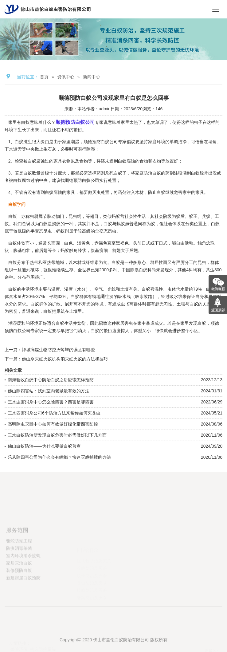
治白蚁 (154, 173)
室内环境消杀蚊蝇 (23, 573)
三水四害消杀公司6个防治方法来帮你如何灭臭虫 (54, 412)
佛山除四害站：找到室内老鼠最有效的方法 (48, 390)
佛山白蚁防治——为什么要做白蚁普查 (44, 446)
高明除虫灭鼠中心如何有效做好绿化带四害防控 (53, 424)
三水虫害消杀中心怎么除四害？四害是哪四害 (51, 401)
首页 (44, 76)
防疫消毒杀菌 (19, 565)
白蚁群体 (79, 296)
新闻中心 (91, 76)
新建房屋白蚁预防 (23, 595)
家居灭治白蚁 (19, 580)
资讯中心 (65, 76)
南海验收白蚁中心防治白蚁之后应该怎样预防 (51, 379)
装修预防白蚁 (19, 587)
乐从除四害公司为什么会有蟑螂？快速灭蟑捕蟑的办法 (59, 457)
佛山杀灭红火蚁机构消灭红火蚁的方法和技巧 (65, 358)
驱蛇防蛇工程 (19, 558)
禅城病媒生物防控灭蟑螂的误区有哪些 (58, 349)
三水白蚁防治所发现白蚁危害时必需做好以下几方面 (57, 435)
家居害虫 (124, 323)
